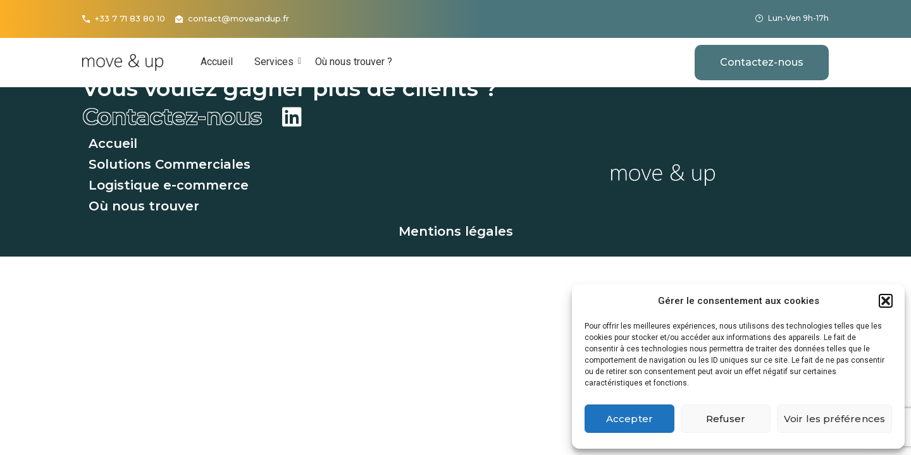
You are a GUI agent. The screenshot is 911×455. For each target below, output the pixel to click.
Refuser (726, 419)
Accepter (629, 419)
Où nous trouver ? (353, 62)
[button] (885, 300)
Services (276, 62)
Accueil (217, 62)
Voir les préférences (834, 419)
